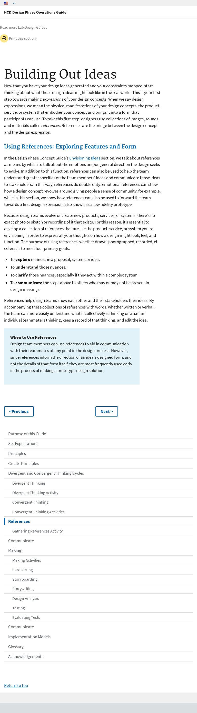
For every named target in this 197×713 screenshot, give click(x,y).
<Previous (19, 411)
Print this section (18, 38)
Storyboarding (24, 579)
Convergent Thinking (30, 502)
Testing (18, 607)
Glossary (16, 647)
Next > (107, 411)
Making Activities (26, 560)
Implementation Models (29, 637)
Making (14, 550)
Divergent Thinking (28, 483)
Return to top (16, 685)
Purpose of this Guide (27, 434)
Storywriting (23, 588)
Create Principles (23, 463)
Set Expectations (23, 443)
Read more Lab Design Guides (23, 27)
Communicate (21, 541)
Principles (17, 453)
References (19, 521)
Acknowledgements (25, 656)
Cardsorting (22, 569)
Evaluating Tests (26, 617)
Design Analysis (25, 598)
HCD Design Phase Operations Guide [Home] (35, 12)
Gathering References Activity (37, 531)
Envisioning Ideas (84, 158)
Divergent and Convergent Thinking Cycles (46, 473)
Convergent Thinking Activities (38, 511)
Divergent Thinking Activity (35, 492)
